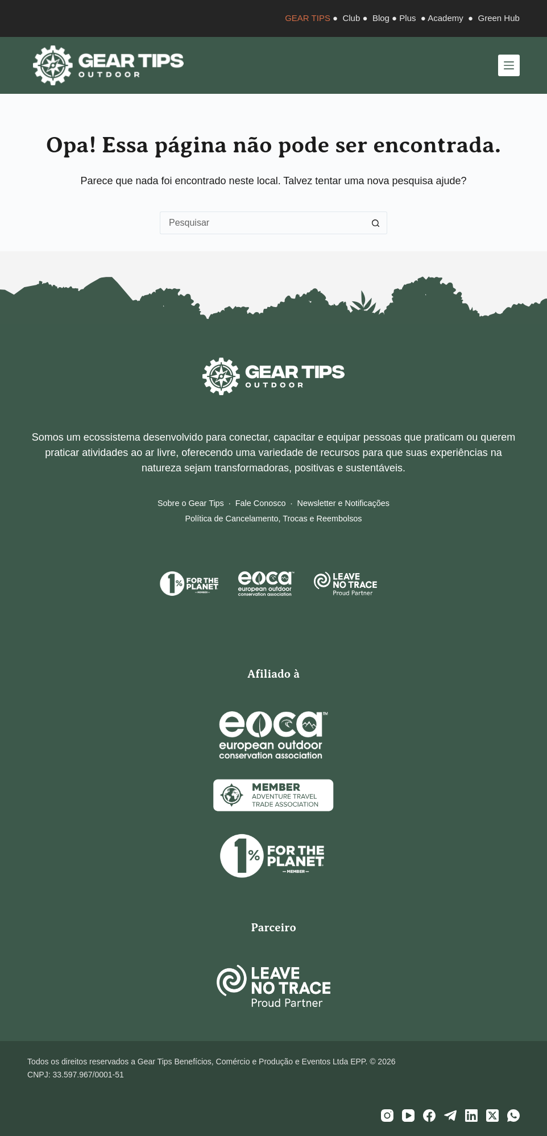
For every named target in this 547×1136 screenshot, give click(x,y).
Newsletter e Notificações (343, 503)
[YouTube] (408, 1115)
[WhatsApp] (513, 1115)
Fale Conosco (260, 503)
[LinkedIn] (471, 1115)
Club (351, 18)
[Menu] (509, 65)
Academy (445, 18)
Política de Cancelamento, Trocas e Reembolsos (273, 518)
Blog (380, 18)
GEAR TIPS (307, 18)
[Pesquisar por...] (262, 223)
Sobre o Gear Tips (191, 503)
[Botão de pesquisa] (375, 223)
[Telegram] (450, 1115)
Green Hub (499, 18)
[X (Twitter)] (492, 1115)
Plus (407, 18)
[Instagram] (387, 1115)
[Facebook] (429, 1115)
